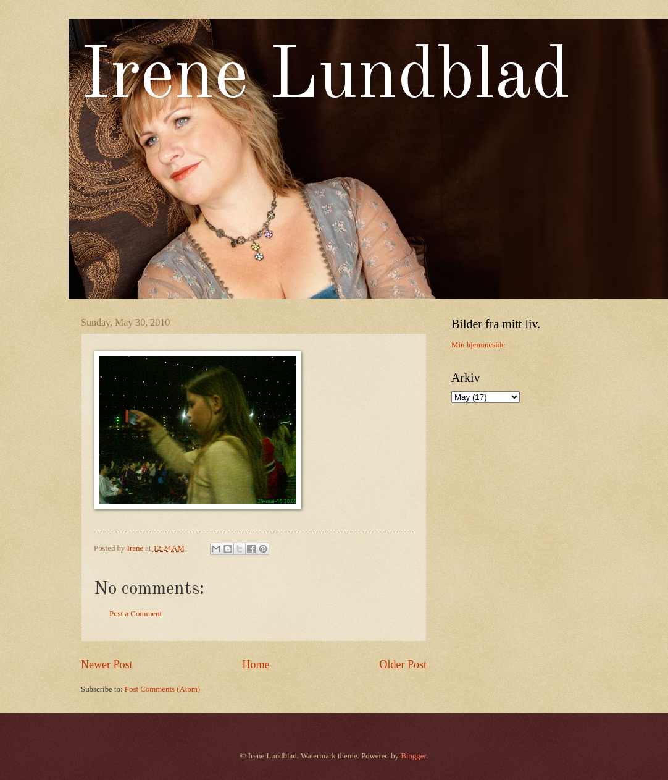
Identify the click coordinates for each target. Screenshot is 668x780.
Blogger (413, 756)
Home (255, 664)
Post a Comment (135, 613)
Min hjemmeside (478, 345)
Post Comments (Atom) (162, 689)
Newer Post (107, 664)
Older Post (403, 664)
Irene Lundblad (325, 78)
